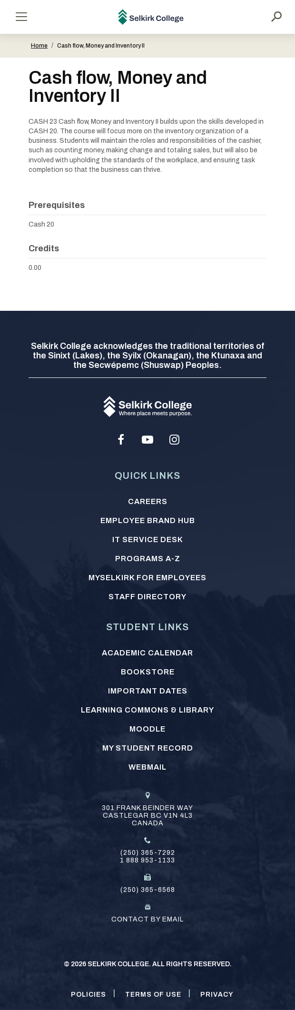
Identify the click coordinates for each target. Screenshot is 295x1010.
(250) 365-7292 (147, 852)
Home (39, 45)
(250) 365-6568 (147, 889)
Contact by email (147, 919)
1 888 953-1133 (147, 860)
